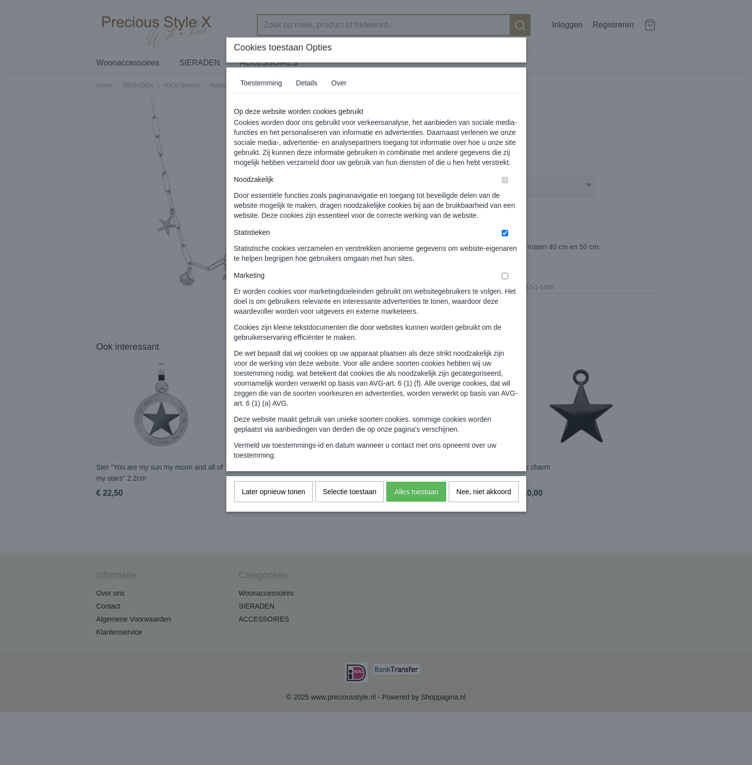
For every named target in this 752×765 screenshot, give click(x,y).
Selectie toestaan (349, 492)
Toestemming (261, 83)
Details (306, 83)
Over (338, 83)
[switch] (505, 180)
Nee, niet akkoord (483, 492)
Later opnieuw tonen (273, 492)
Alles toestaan (416, 492)
